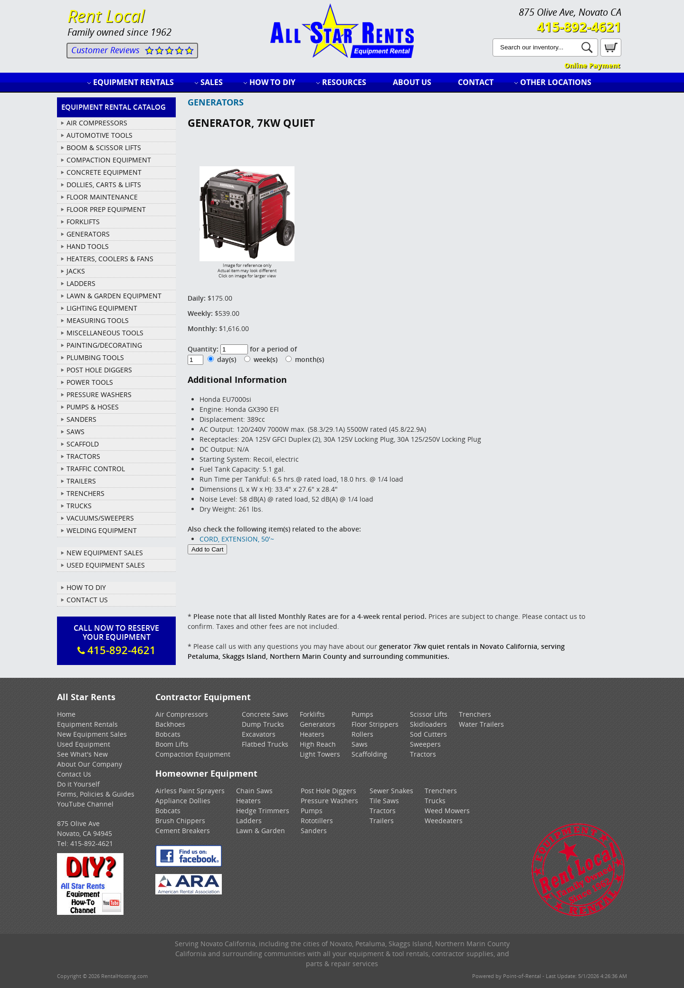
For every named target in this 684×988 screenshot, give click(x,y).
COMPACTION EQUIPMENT (108, 159)
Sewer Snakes (391, 790)
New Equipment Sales (104, 552)
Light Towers (320, 754)
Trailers (382, 820)
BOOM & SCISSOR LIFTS (103, 147)
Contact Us (87, 599)
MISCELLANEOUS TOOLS (104, 332)
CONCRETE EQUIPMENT (104, 172)
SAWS (75, 431)
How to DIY (272, 82)
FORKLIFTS (83, 221)
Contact (476, 82)
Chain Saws (254, 790)
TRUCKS (79, 505)
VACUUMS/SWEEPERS (100, 517)
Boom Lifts (172, 744)
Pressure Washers (329, 800)
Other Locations (555, 82)
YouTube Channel (85, 803)
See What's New (82, 754)
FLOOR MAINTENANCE (102, 196)
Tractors (423, 754)
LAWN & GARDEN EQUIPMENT (114, 295)
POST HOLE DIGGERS (99, 369)
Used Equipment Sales (105, 565)
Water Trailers (481, 724)
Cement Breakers (182, 830)
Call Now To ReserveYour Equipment (116, 640)
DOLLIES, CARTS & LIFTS (103, 184)
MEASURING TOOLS (97, 320)
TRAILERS (81, 480)
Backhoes (170, 724)
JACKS (75, 271)
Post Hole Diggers (328, 790)
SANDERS (81, 419)
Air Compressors (181, 714)
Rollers (362, 734)
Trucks (435, 800)
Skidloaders (428, 724)
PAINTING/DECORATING (104, 345)
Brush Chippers (180, 820)
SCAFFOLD (82, 443)
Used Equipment (83, 744)
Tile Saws (384, 800)
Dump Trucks (263, 724)
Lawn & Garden (260, 830)
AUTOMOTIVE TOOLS (99, 135)
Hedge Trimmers (262, 810)
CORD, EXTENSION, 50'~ (237, 538)
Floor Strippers (375, 724)
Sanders (314, 830)
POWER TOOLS (89, 382)
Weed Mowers (447, 810)
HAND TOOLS (87, 246)
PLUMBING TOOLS (95, 357)
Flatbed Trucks (265, 744)
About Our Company (89, 764)
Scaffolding (369, 754)
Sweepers (425, 744)
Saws (360, 744)
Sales (211, 82)
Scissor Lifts (428, 714)
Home (66, 714)
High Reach (318, 744)
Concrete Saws (265, 714)
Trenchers (475, 714)
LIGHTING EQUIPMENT (101, 308)
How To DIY (86, 587)
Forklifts (312, 714)
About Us (412, 82)
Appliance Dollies (182, 800)
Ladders (249, 820)
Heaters (312, 734)
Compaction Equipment (192, 754)
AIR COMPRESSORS (96, 122)
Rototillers (317, 820)
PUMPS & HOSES (92, 406)
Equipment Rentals (133, 82)
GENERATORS (88, 233)
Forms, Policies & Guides (95, 793)
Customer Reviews (105, 50)
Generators (317, 724)
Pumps (362, 714)
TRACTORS (83, 456)
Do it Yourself (78, 783)
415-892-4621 (579, 27)
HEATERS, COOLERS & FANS (109, 258)
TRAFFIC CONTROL (95, 468)
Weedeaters (444, 820)
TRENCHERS (85, 493)
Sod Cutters (428, 734)
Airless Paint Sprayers (190, 790)
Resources (344, 82)
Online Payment (592, 65)
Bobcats (167, 734)
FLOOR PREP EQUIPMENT (106, 209)
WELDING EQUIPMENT (101, 530)
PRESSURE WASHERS (99, 394)
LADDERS (80, 283)
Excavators (259, 734)
